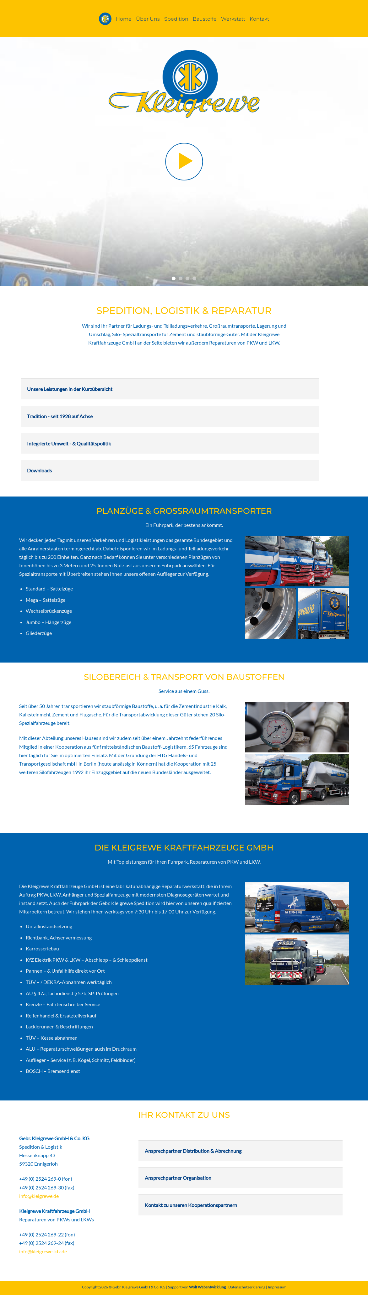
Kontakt (259, 19)
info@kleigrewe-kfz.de (43, 1251)
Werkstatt (233, 19)
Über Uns (148, 19)
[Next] (355, 161)
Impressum (277, 1287)
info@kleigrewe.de (39, 1196)
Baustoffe (205, 19)
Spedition (176, 19)
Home (124, 19)
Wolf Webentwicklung (207, 1287)
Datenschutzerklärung (246, 1287)
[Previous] (13, 161)
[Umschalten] (26, 386)
